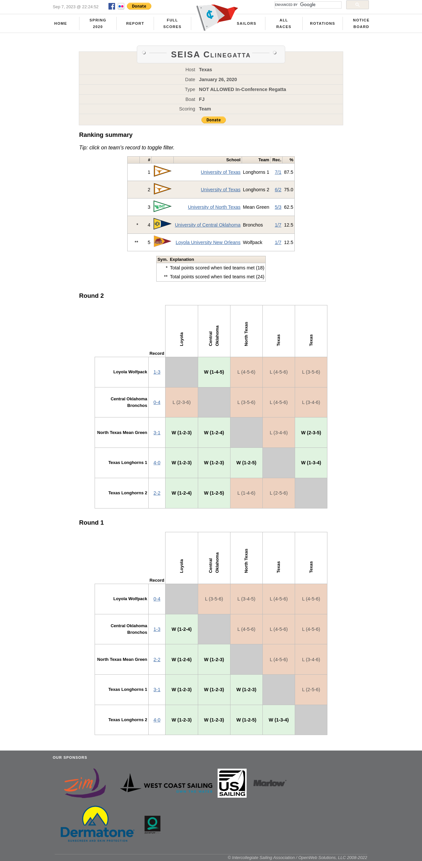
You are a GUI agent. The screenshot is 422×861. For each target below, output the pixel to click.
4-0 (157, 462)
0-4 (157, 402)
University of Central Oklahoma (207, 225)
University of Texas (221, 172)
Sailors (246, 23)
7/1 (278, 172)
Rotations (322, 23)
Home (60, 23)
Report (135, 23)
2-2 (157, 493)
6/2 (278, 189)
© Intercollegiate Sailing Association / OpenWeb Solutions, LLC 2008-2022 (297, 857)
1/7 (278, 225)
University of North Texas (214, 207)
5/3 (278, 207)
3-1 (157, 432)
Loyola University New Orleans (208, 242)
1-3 (157, 372)
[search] (307, 5)
